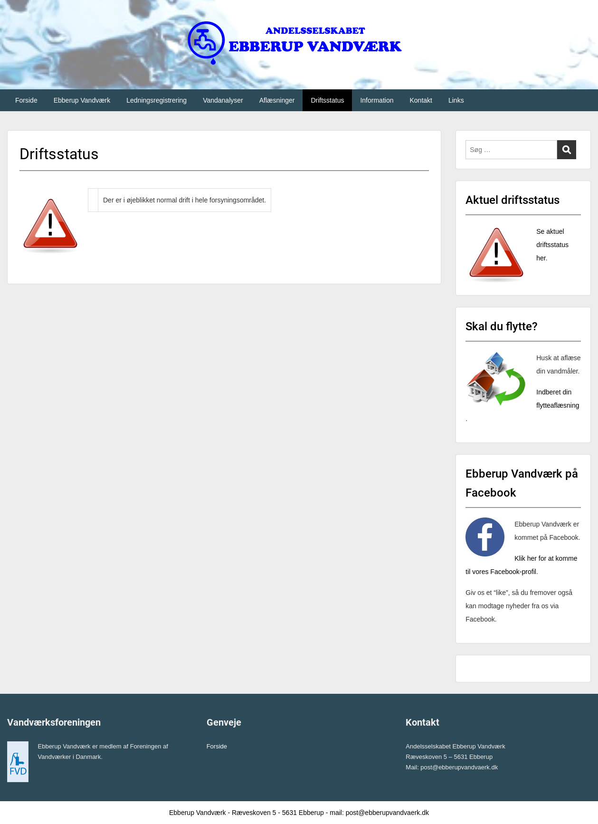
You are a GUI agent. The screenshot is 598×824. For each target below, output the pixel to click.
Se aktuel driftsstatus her (552, 245)
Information (376, 100)
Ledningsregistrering (156, 100)
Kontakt (420, 100)
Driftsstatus (327, 100)
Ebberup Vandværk (82, 100)
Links (456, 100)
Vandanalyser (223, 100)
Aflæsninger (277, 100)
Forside (26, 100)
